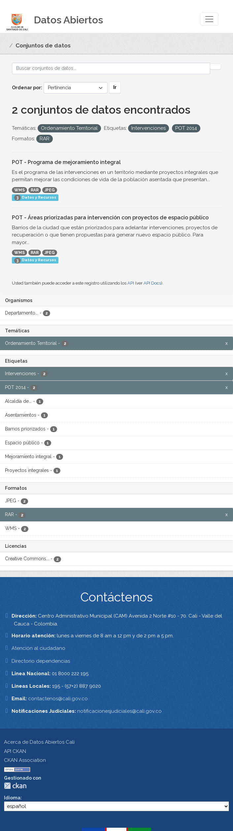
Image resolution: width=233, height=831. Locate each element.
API (130, 283)
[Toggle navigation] (209, 19)
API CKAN (15, 751)
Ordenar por (26, 87)
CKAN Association (25, 760)
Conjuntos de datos (43, 45)
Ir (114, 87)
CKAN (15, 785)
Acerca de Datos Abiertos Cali (39, 742)
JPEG (50, 190)
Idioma (12, 797)
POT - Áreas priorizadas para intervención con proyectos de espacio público (110, 217)
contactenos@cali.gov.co (58, 699)
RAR (35, 190)
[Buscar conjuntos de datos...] (111, 68)
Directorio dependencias (41, 661)
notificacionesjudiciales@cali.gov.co (119, 711)
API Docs (152, 283)
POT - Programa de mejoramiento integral (66, 162)
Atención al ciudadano (38, 648)
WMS (19, 190)
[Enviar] (215, 66)
